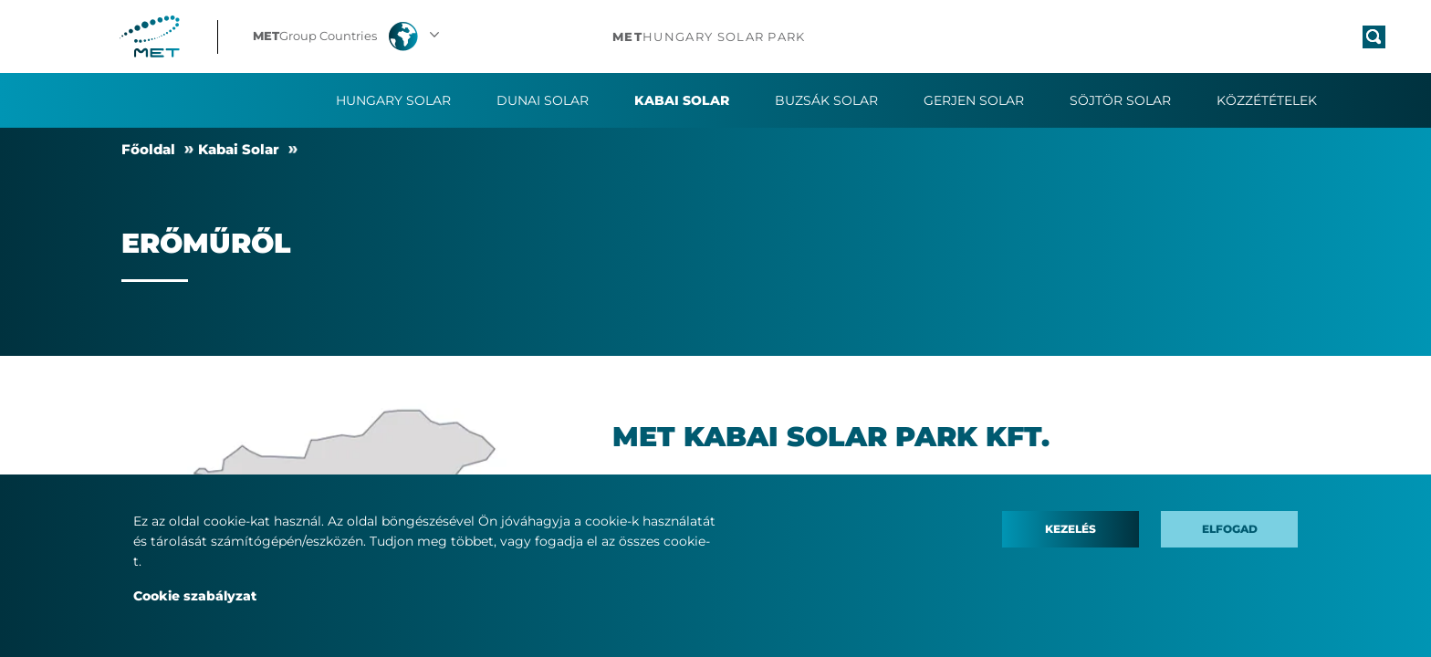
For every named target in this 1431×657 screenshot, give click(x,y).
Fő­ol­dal (148, 149)
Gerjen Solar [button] (974, 100)
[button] (348, 36)
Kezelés (1070, 529)
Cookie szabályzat (194, 596)
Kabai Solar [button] (681, 100)
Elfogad (1230, 529)
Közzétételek (1267, 100)
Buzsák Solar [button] (826, 100)
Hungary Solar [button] (393, 100)
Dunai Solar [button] (542, 100)
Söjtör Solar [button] (1120, 100)
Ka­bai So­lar (238, 149)
